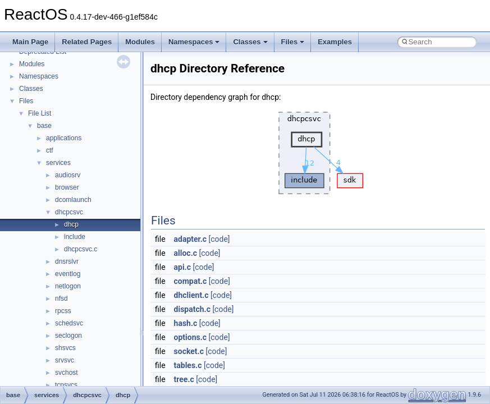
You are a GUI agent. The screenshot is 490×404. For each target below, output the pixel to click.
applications (63, 138)
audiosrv (67, 175)
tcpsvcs (66, 385)
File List (39, 113)
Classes (250, 42)
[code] (219, 239)
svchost (66, 373)
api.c (182, 267)
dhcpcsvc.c (80, 249)
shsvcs (65, 348)
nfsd (61, 298)
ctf (49, 150)
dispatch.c (192, 309)
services (58, 163)
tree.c (184, 379)
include (74, 237)
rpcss (63, 311)
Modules (140, 42)
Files (293, 42)
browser (67, 187)
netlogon (68, 286)
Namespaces (194, 42)
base (44, 126)
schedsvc (69, 323)
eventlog (67, 274)
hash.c (186, 323)
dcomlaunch (73, 200)
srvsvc (64, 360)
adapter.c (190, 239)
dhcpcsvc (69, 212)
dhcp (71, 224)
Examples (335, 42)
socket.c (189, 351)
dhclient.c (191, 295)
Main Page (30, 42)
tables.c (188, 365)
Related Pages (87, 42)
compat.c (190, 281)
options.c (190, 337)
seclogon (68, 335)
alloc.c (185, 253)
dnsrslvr (67, 261)
